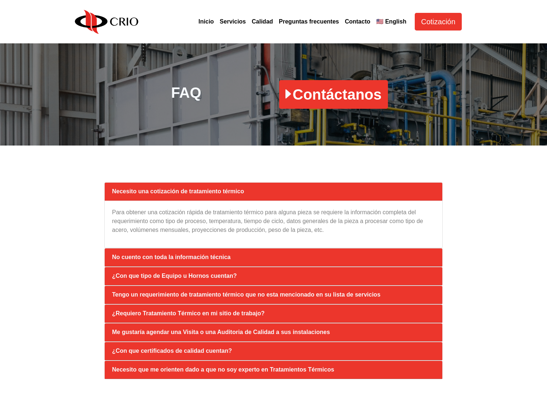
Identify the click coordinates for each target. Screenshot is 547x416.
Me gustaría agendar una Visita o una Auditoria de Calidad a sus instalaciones (221, 332)
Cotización (438, 22)
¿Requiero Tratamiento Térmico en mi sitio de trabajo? (188, 313)
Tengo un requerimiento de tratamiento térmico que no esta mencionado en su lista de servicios (246, 294)
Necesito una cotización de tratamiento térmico (178, 191)
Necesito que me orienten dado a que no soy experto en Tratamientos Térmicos (223, 369)
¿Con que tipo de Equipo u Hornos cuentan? (174, 276)
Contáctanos (333, 94)
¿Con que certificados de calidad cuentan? (172, 351)
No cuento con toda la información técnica (171, 257)
